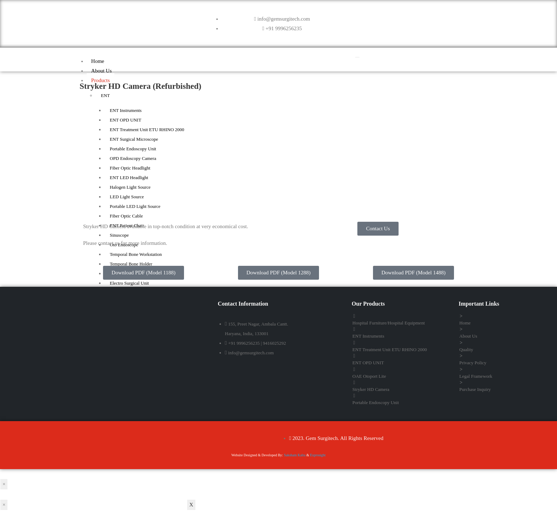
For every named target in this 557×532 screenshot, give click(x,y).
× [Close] (3, 484)
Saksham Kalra (294, 455)
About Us (101, 71)
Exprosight (318, 455)
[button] (377, 229)
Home (97, 61)
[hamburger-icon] (357, 57)
